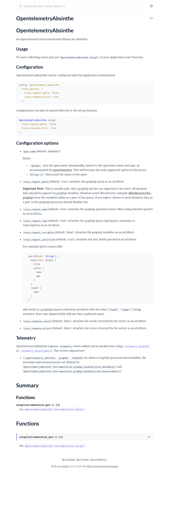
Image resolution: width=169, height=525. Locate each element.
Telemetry (13, 43)
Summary (10, 49)
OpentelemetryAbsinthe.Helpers (21, 59)
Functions (11, 53)
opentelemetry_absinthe (20, 4)
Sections (10, 28)
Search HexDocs (123, 513)
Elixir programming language (127, 519)
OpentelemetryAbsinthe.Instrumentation (23, 63)
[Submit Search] (63, 6)
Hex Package (93, 513)
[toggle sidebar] (45, 6)
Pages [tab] (6, 16)
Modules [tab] (18, 16)
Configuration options (20, 40)
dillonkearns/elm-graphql (131, 211)
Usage (11, 34)
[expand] (46, 23)
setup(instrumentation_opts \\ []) (81, 458)
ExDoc (91, 519)
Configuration (16, 37)
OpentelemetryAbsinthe (16, 23)
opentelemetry (129, 174)
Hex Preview (107, 513)
